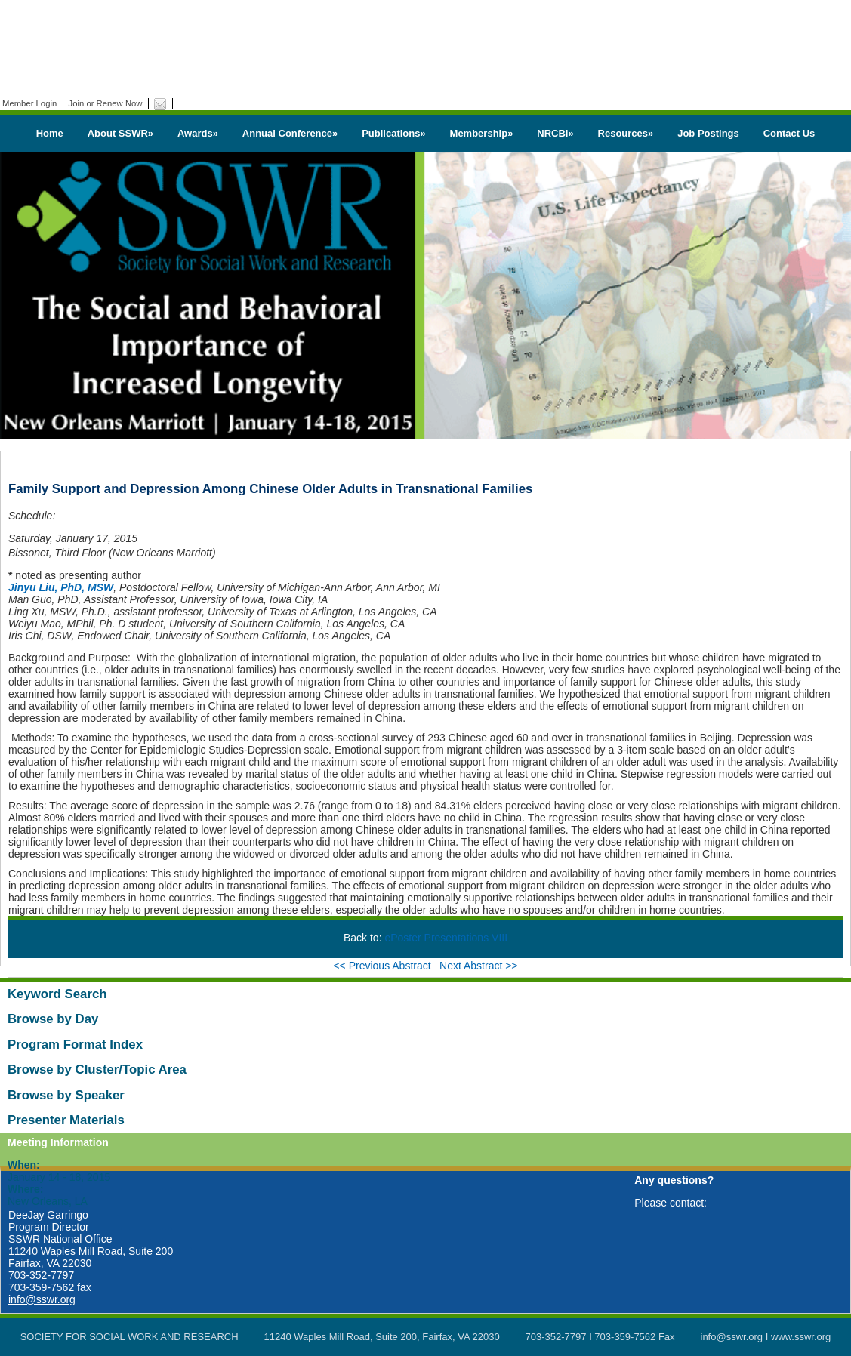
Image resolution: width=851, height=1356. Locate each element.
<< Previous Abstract (383, 966)
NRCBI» (555, 133)
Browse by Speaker (66, 1095)
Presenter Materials (66, 1120)
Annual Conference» (290, 133)
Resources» (626, 133)
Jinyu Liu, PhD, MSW (60, 587)
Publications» (394, 133)
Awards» (197, 133)
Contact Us (789, 133)
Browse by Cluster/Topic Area (97, 1069)
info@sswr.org (42, 1299)
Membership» (481, 133)
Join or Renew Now (106, 103)
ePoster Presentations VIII (445, 938)
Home (49, 133)
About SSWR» (120, 133)
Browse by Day (53, 1019)
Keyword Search (57, 994)
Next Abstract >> (478, 966)
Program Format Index (75, 1044)
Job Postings (708, 133)
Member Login (29, 103)
